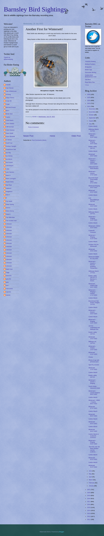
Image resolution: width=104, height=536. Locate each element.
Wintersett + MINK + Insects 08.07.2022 (94, 401)
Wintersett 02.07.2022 (93, 458)
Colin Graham (10, 130)
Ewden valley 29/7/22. (93, 147)
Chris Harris (9, 120)
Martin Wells (10, 182)
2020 (89, 492)
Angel (8, 104)
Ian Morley (9, 156)
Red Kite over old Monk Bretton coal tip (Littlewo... (94, 449)
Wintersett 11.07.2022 (93, 368)
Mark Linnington (11, 178)
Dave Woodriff (10, 136)
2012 (89, 516)
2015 (89, 507)
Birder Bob (9, 114)
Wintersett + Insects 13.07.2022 (93, 347)
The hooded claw (11, 220)
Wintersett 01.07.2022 (93, 466)
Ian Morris (9, 159)
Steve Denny (10, 211)
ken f (7, 285)
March (91, 480)
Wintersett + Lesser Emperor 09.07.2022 (94, 392)
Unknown (9, 224)
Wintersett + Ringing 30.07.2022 (93, 141)
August (91, 121)
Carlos (8, 117)
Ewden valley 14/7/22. (93, 333)
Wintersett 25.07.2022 (93, 191)
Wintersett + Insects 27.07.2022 (93, 173)
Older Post (76, 136)
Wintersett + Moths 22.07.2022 (94, 226)
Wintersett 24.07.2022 (93, 205)
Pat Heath (9, 201)
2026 (89, 94)
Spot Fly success (94, 365)
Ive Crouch (9, 162)
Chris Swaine (10, 123)
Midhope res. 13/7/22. (93, 342)
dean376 (8, 275)
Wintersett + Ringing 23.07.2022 (93, 218)
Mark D (8, 175)
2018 (89, 498)
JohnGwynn (9, 165)
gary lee (8, 279)
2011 (89, 519)
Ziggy (7, 272)
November (92, 112)
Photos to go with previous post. (94, 361)
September (92, 118)
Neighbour (9, 191)
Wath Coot (9, 269)
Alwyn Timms (10, 97)
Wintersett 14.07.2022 (93, 337)
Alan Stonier (10, 88)
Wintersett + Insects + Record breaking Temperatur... (93, 265)
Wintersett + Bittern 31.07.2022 (93, 135)
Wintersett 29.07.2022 (93, 155)
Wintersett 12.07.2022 (93, 353)
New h (8, 195)
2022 (89, 106)
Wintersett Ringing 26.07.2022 (94, 186)
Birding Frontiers (90, 64)
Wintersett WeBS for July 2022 (94, 257)
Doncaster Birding (90, 72)
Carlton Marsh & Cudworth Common (94, 435)
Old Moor (88, 79)
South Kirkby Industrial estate (94, 387)
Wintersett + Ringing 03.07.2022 (93, 442)
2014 (89, 510)
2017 (89, 501)
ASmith (8, 85)
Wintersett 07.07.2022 (93, 407)
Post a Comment (33, 127)
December (92, 109)
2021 (89, 489)
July (90, 124)
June (90, 471)
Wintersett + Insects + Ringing (92, 381)
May (90, 474)
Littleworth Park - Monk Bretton (94, 167)
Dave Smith (9, 133)
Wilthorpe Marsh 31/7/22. (94, 130)
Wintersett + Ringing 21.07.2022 (93, 236)
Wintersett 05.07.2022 (93, 422)
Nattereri (8, 188)
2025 (89, 97)
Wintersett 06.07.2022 (93, 415)
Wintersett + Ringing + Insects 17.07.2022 (93, 292)
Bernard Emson (11, 107)
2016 (89, 504)
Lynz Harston (10, 172)
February (92, 483)
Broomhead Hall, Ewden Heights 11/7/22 (94, 302)
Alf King (8, 94)
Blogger (61, 532)
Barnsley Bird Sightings (35, 9)
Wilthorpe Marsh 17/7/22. (94, 272)
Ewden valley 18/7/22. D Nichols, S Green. (93, 278)
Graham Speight (11, 146)
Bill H (7, 110)
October (91, 115)
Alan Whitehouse (11, 91)
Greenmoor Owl (11, 149)
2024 (89, 100)
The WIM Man (10, 217)
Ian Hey (8, 152)
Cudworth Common (92, 231)
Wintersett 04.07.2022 (93, 430)
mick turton (9, 288)
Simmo (8, 208)
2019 (89, 495)
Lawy (7, 169)
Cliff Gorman (10, 127)
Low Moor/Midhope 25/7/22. (94, 199)
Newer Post (28, 136)
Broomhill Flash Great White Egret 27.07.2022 (93, 180)
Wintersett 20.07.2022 (93, 250)
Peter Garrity (10, 204)
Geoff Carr (9, 143)
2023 (89, 103)
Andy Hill (8, 101)
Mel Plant (9, 185)
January (91, 486)
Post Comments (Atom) (39, 140)
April (90, 477)
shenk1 (8, 295)
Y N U (87, 85)
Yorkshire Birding (90, 61)
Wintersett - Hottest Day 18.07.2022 (93, 285)
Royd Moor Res (90, 82)
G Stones (9, 140)
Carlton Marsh (93, 126)
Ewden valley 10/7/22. (93, 376)
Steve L (8, 214)
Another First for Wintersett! (93, 245)
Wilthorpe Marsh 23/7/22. (94, 212)
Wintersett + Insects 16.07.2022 (93, 311)
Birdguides (88, 67)
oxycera (8, 292)
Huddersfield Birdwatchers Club (90, 76)
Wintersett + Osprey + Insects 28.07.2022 (93, 161)
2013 (89, 513)
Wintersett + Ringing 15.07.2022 (93, 321)
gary (7, 282)
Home (52, 136)
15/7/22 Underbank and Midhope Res (94, 327)
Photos (91, 357)
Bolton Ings (88, 69)
